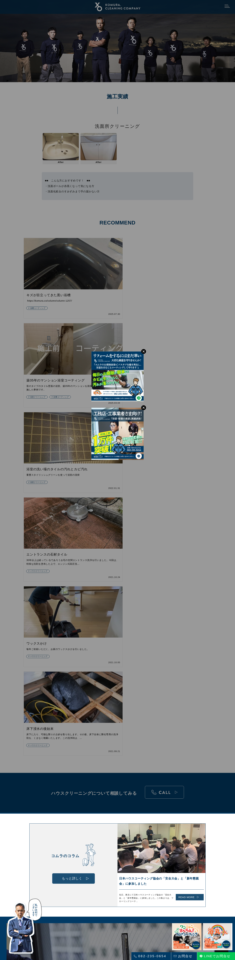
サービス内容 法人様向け (70, 876)
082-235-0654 (152, 956)
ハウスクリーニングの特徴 (70, 847)
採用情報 (162, 851)
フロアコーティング (67, 863)
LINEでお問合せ (217, 956)
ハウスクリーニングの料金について (131, 848)
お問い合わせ (165, 860)
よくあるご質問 (124, 858)
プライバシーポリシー (167, 866)
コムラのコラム (124, 863)
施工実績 (121, 854)
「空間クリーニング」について (73, 867)
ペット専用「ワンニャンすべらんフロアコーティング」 (81, 857)
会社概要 (162, 856)
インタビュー (165, 847)
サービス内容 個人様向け (70, 871)
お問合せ (185, 956)
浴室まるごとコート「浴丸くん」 (74, 851)
